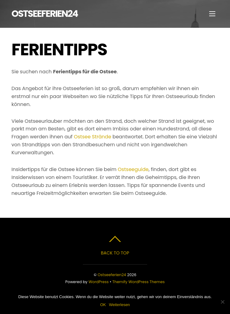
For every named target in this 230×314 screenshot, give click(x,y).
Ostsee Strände (92, 136)
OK (103, 304)
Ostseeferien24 (112, 274)
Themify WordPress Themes (138, 281)
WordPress (99, 281)
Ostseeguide (133, 169)
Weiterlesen (119, 304)
